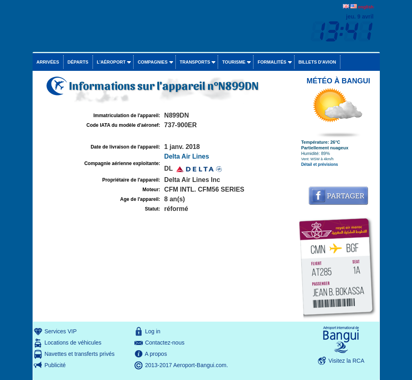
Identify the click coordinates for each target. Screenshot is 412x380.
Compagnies (152, 62)
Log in (152, 331)
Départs (78, 62)
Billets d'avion (317, 62)
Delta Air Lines (186, 156)
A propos (156, 354)
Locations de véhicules (72, 342)
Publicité (55, 365)
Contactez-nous (164, 342)
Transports (195, 62)
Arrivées (48, 62)
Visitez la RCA (346, 360)
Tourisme (233, 62)
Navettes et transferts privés (79, 354)
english (366, 6)
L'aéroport (111, 62)
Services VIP (60, 331)
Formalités (272, 62)
